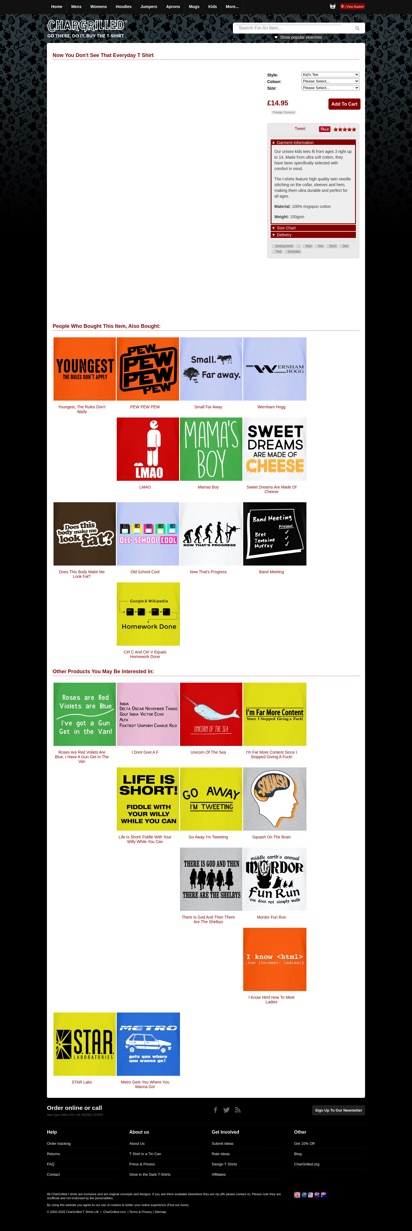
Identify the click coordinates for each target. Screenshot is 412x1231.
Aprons (173, 6)
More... (232, 6)
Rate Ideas (221, 1154)
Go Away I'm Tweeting (208, 837)
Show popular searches (301, 37)
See (345, 246)
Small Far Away (208, 407)
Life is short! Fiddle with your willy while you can (145, 839)
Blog (298, 1154)
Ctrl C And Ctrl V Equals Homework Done (145, 654)
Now (309, 246)
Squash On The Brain (271, 837)
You (320, 246)
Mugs (194, 6)
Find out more (177, 1205)
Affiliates (219, 1174)
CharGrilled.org (306, 1164)
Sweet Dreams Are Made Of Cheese (271, 489)
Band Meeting (271, 572)
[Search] (289, 28)
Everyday (294, 251)
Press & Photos (142, 1164)
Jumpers (148, 6)
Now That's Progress (208, 572)
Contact (53, 1174)
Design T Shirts (224, 1164)
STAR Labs (82, 1082)
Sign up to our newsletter (338, 1110)
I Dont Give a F (145, 752)
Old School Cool (144, 572)
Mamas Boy (208, 487)
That (278, 251)
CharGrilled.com (114, 1212)
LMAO (145, 487)
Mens (76, 6)
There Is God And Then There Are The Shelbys (208, 919)
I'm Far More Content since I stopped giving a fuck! (271, 754)
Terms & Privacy (140, 1212)
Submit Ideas (222, 1143)
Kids (212, 6)
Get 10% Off (304, 1143)
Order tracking (58, 1143)
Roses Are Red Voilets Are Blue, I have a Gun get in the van (82, 757)
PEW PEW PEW (145, 407)
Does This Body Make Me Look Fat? (82, 574)
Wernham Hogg (272, 407)
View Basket (355, 6)
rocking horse (284, 246)
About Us (136, 1143)
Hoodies (124, 6)
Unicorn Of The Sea (208, 752)
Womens (98, 6)
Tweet (300, 128)
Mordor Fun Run (271, 917)
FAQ (50, 1164)
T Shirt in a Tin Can (145, 1154)
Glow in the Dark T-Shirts (150, 1174)
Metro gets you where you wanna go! (145, 1084)
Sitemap (160, 1212)
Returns (53, 1154)
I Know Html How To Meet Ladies (272, 999)
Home (56, 6)
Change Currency (283, 112)
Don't (333, 246)
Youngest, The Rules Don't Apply (81, 409)
